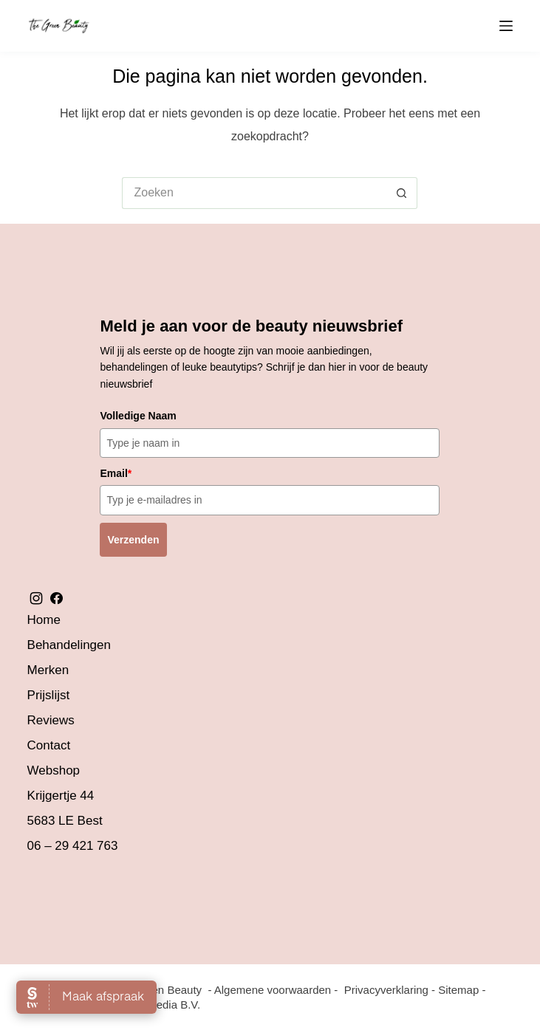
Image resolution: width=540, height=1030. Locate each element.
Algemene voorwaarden (272, 989)
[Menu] (506, 25)
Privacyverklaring (386, 989)
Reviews (51, 720)
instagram (36, 598)
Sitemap (458, 989)
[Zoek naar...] (254, 193)
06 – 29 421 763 (72, 846)
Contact (49, 745)
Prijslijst (48, 695)
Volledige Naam (138, 416)
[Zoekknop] (401, 193)
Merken (48, 670)
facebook (56, 598)
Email (115, 473)
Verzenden (133, 540)
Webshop (54, 770)
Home (44, 620)
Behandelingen (69, 645)
